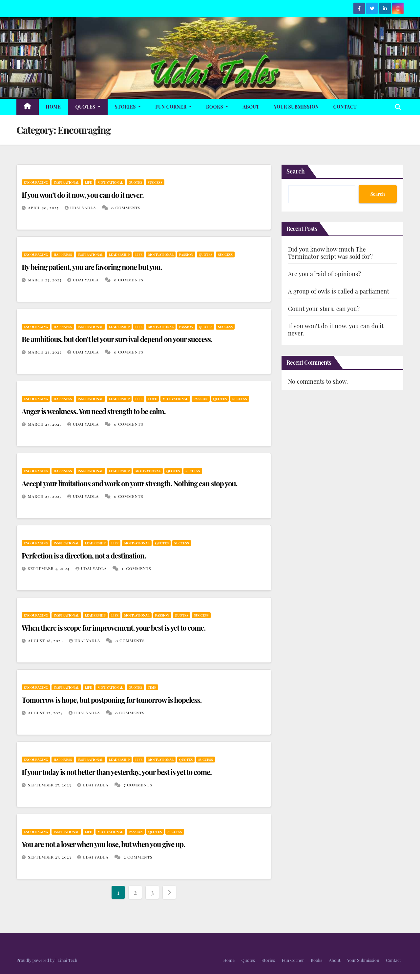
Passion (186, 254)
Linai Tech (67, 960)
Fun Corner (173, 107)
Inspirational (66, 182)
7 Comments (138, 784)
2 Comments (138, 857)
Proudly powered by (35, 960)
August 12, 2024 (46, 712)
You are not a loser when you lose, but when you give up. (103, 844)
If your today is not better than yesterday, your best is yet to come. (117, 772)
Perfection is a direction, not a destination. (84, 555)
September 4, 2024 (49, 568)
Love (152, 398)
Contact (345, 107)
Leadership (119, 254)
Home (53, 107)
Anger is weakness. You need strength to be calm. (94, 411)
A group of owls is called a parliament (338, 291)
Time (152, 687)
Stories (128, 107)
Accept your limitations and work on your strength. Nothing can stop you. (129, 483)
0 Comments (125, 207)
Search (295, 171)
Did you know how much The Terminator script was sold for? (330, 252)
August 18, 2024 (46, 640)
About (250, 107)
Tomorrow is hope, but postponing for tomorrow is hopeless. (111, 700)
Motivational (110, 182)
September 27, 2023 (50, 784)
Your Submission (296, 107)
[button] (398, 107)
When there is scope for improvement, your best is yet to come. (113, 628)
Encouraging (36, 182)
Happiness (62, 254)
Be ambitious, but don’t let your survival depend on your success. (117, 339)
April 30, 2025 (44, 207)
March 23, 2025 (45, 279)
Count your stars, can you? (324, 309)
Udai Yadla (81, 207)
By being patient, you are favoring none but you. (92, 267)
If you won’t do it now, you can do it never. (83, 195)
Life (88, 182)
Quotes (87, 107)
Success (155, 182)
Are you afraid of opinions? (324, 274)
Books (217, 107)
